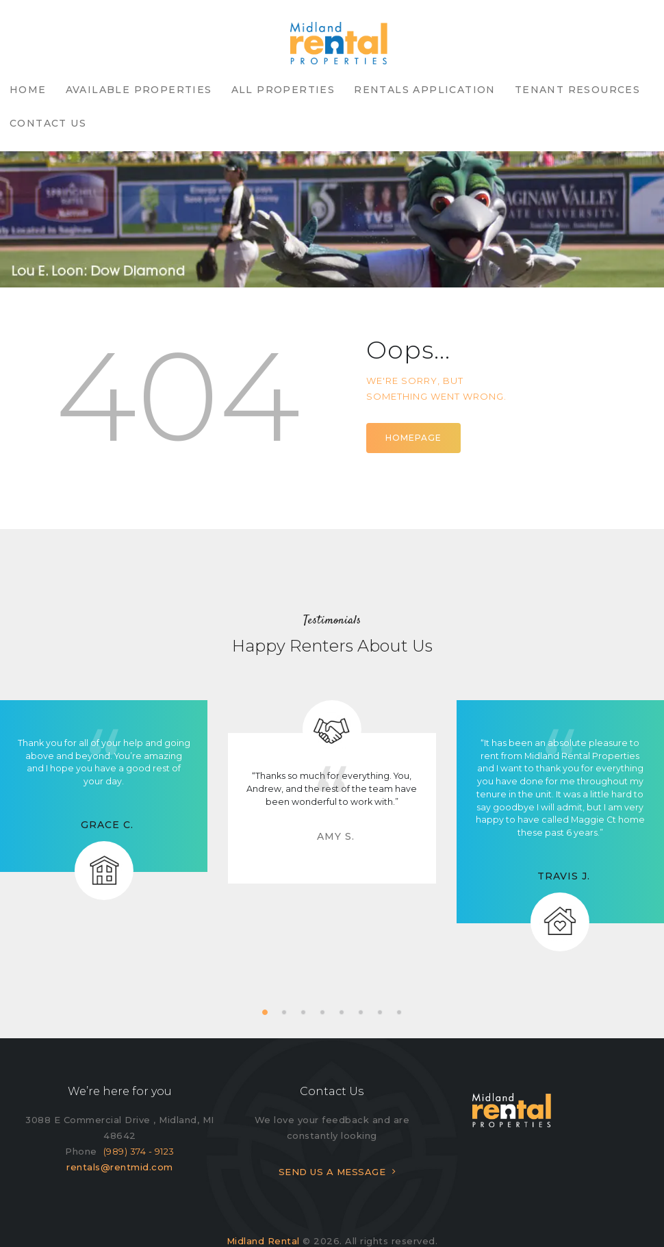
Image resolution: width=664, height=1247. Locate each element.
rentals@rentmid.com (119, 1133)
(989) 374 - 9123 (139, 1117)
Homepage (413, 404)
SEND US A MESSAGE (332, 1138)
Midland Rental (263, 1207)
